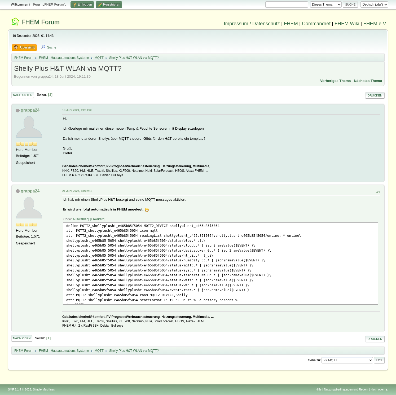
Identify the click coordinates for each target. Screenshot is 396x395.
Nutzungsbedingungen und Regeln (346, 389)
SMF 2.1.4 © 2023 (19, 389)
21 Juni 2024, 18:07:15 (77, 190)
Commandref (316, 23)
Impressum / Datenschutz (252, 23)
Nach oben (22, 338)
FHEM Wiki (347, 23)
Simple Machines (44, 389)
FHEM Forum (40, 21)
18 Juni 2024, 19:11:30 (77, 110)
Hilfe (319, 389)
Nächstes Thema (368, 81)
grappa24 (30, 110)
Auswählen (80, 219)
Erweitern (97, 219)
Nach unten (22, 94)
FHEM (291, 23)
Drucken (375, 95)
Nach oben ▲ (379, 389)
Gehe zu (314, 360)
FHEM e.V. (375, 23)
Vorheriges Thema (335, 81)
